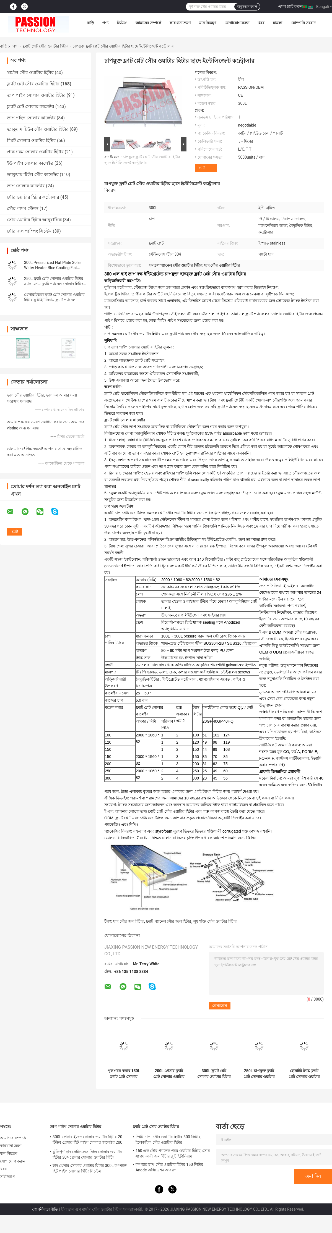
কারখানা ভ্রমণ (180, 23)
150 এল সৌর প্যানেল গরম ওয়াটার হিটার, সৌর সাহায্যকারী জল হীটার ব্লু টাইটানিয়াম (173, 1153)
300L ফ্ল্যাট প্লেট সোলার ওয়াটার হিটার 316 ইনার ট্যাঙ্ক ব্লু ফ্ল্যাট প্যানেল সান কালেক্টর (214, 1074)
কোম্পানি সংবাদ (302, 23)
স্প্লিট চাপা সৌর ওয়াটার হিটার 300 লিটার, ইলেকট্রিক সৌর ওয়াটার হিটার (168, 1140)
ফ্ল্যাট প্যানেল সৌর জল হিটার (168, 921)
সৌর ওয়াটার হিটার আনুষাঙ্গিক (34, 219)
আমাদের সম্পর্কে (148, 23)
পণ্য (105, 23)
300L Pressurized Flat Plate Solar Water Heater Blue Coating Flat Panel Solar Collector (52, 267)
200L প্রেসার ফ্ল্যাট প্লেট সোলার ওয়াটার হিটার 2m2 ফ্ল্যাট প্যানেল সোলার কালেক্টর (169, 1074)
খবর (261, 23)
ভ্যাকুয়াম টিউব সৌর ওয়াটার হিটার (38, 129)
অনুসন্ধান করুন (247, 7)
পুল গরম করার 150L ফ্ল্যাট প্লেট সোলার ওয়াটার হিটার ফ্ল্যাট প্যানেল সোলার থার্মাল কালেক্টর (124, 1074)
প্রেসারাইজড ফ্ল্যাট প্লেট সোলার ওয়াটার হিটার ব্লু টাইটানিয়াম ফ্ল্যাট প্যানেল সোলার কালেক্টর (54, 299)
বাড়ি (90, 23)
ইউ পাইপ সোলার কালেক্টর (30, 163)
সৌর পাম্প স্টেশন (22, 208)
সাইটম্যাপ (7, 1176)
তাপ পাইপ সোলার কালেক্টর (31, 117)
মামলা (277, 23)
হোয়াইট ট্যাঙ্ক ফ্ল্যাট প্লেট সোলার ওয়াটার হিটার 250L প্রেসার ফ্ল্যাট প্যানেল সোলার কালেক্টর (304, 1074)
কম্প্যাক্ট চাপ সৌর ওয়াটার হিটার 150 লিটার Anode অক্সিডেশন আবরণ (169, 1167)
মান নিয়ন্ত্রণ (207, 23)
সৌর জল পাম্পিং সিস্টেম (29, 231)
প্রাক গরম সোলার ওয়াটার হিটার (35, 151)
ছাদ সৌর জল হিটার (128, 921)
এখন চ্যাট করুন (290, 6)
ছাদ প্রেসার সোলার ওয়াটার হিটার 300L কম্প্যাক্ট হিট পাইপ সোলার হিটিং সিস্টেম (89, 1168)
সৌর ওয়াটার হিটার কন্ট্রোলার (33, 197)
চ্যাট (201, 168)
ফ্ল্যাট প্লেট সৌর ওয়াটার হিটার (46, 46)
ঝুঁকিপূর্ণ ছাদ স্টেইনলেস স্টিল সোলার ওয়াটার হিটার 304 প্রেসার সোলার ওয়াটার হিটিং (87, 1154)
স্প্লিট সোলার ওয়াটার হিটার (31, 140)
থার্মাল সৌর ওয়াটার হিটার (30, 72)
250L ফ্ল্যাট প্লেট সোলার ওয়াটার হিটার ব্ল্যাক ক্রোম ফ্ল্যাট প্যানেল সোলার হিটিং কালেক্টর (53, 283)
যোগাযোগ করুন (236, 23)
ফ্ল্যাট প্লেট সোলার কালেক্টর (30, 106)
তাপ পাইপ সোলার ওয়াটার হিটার (36, 95)
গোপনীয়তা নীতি (45, 1209)
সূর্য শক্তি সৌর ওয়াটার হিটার (215, 921)
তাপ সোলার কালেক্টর (26, 185)
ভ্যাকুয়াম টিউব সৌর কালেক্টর (33, 174)
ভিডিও (122, 23)
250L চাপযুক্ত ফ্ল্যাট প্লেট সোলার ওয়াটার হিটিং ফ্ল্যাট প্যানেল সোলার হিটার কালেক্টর (259, 1074)
